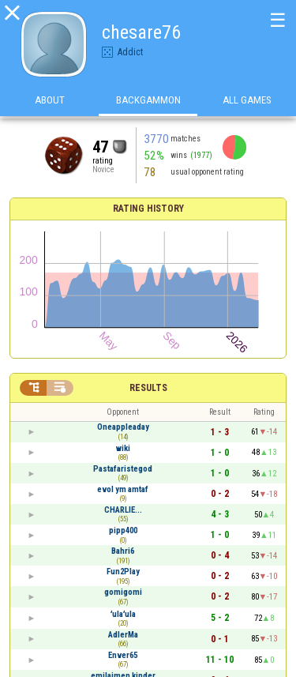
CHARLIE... (123, 510)
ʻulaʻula (123, 614)
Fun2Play (123, 571)
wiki (123, 448)
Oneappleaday (123, 427)
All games (247, 101)
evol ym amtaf (122, 489)
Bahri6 (122, 551)
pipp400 (123, 530)
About (50, 101)
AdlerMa (123, 635)
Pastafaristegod (122, 469)
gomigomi (123, 592)
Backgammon (148, 101)
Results (148, 387)
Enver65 (122, 655)
